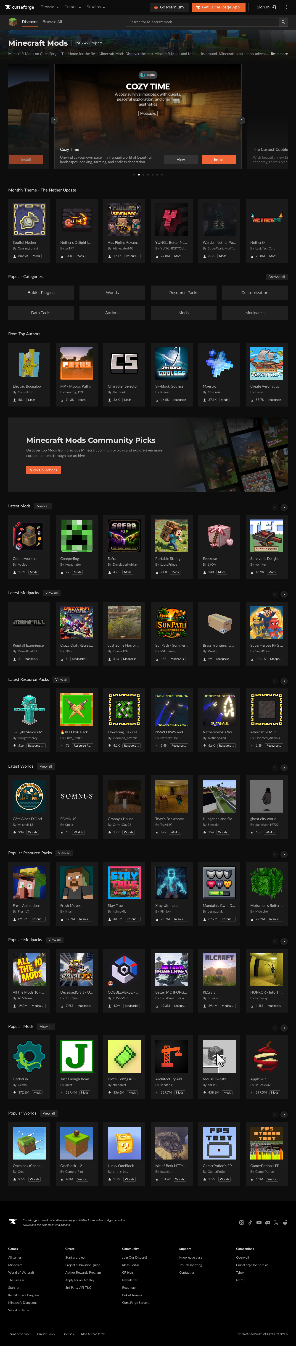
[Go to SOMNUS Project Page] (77, 807)
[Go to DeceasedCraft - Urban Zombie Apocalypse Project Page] (77, 981)
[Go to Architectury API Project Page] (172, 1067)
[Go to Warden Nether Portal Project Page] (219, 231)
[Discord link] (267, 1222)
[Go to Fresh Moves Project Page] (77, 894)
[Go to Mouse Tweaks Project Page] (219, 1067)
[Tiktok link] (250, 1222)
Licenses (68, 1334)
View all (43, 506)
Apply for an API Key (79, 1280)
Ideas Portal (130, 1265)
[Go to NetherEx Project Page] (267, 231)
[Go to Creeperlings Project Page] (77, 547)
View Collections (43, 470)
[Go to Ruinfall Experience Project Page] (29, 634)
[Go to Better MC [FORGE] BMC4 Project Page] (172, 981)
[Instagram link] (241, 1222)
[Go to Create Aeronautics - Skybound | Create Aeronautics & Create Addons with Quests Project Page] (267, 375)
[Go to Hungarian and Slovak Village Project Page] (219, 807)
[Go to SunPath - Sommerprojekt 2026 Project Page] (172, 634)
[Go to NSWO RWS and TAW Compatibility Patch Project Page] (172, 720)
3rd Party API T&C (78, 1287)
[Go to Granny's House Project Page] (124, 807)
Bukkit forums (132, 1295)
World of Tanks (18, 1310)
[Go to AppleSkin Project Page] (267, 1067)
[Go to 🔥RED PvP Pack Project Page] (77, 720)
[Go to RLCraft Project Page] (219, 981)
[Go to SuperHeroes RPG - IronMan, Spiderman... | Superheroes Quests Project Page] (267, 634)
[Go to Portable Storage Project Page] (172, 547)
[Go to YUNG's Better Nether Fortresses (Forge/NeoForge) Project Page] (172, 231)
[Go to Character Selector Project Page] (124, 375)
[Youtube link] (259, 1222)
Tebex (240, 1272)
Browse (50, 7)
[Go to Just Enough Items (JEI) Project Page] (77, 1067)
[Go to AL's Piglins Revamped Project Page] (124, 231)
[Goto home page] (20, 7)
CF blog (127, 1272)
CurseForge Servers (135, 1302)
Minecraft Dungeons (22, 1302)
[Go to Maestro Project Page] (219, 375)
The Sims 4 (16, 1280)
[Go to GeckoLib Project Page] (29, 1067)
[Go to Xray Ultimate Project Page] (172, 894)
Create (73, 7)
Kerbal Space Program (23, 1295)
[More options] (286, 7)
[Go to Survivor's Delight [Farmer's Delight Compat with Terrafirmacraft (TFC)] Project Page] (267, 547)
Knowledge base (190, 1257)
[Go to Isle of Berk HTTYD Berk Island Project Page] (172, 1154)
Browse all (276, 277)
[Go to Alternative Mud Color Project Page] (267, 720)
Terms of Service (19, 1334)
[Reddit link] (285, 1222)
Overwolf (242, 1257)
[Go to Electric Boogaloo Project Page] (29, 375)
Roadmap (129, 1287)
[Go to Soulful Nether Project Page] (29, 231)
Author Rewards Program (83, 1272)
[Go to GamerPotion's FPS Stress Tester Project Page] (267, 1154)
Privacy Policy (46, 1334)
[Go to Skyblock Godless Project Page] (172, 375)
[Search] (283, 22)
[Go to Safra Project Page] (124, 547)
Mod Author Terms (93, 1334)
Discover (30, 22)
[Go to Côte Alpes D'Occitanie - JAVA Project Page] (29, 807)
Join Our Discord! (134, 1257)
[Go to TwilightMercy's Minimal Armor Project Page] (29, 720)
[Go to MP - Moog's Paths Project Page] (77, 375)
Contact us (187, 1272)
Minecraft (15, 1265)
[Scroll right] (284, 507)
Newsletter (129, 1280)
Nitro (239, 1280)
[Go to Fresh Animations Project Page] (29, 894)
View (181, 160)
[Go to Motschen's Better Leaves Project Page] (267, 894)
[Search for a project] (202, 22)
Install (219, 160)
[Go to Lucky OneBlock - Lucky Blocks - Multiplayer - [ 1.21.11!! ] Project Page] (124, 1154)
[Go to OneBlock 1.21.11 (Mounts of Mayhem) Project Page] (77, 1154)
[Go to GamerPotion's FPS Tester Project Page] (219, 1154)
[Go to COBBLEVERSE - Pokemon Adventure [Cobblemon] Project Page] (124, 981)
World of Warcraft (21, 1272)
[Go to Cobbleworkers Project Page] (29, 547)
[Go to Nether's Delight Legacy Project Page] (77, 231)
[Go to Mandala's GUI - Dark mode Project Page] (219, 894)
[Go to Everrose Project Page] (219, 547)
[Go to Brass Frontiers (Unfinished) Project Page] (219, 634)
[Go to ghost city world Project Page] (267, 807)
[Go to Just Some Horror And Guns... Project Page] (124, 634)
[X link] (276, 1222)
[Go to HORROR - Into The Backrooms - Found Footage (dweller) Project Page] (267, 981)
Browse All (52, 22)
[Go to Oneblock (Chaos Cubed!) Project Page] (29, 1154)
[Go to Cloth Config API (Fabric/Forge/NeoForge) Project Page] (124, 1067)
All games (14, 1257)
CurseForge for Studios (252, 1265)
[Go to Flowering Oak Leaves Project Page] (124, 720)
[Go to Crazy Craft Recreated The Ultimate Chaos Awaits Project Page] (77, 634)
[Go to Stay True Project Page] (124, 894)
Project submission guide (82, 1265)
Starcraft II (15, 1287)
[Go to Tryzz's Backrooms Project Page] (172, 807)
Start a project (75, 1257)
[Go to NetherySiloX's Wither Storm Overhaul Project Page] (219, 720)
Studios (96, 7)
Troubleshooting (190, 1265)
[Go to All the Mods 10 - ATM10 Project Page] (29, 981)
